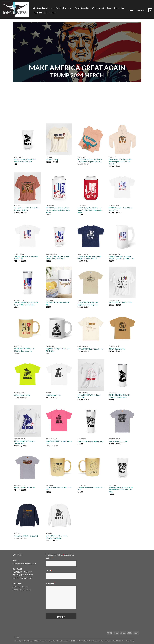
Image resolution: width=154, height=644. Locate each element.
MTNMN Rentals (41, 13)
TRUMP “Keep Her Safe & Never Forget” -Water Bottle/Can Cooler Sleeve (58, 210)
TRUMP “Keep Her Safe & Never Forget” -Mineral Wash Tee (89, 257)
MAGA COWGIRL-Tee (117, 349)
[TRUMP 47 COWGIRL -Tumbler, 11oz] (59, 282)
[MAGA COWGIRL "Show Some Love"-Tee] (91, 375)
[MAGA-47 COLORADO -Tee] (27, 467)
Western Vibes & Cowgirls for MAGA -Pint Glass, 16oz (25, 160)
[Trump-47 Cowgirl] (59, 139)
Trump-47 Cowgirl (53, 160)
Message (50, 583)
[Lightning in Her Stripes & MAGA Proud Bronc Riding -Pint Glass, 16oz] (122, 467)
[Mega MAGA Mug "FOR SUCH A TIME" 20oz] (59, 328)
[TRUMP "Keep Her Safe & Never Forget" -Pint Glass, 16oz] (59, 236)
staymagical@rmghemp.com (24, 563)
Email (49, 570)
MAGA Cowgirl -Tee (53, 395)
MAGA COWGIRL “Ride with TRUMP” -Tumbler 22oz (119, 396)
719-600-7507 (26, 578)
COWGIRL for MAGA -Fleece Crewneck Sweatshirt (56, 537)
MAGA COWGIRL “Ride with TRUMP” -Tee (24, 442)
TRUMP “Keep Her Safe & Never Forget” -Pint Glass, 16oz (58, 257)
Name (49, 558)
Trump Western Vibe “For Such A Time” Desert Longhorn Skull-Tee (90, 160)
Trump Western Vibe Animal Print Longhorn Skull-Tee (26, 209)
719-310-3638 (27, 575)
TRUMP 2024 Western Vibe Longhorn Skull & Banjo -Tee (88, 303)
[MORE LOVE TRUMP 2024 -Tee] (122, 282)
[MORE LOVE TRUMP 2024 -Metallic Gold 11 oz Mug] (27, 328)
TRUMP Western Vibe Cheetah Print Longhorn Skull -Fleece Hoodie (120, 161)
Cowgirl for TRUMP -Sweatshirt (26, 536)
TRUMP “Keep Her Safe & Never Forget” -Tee (121, 209)
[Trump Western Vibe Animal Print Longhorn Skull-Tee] (27, 188)
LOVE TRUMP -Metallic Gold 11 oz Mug (58, 488)
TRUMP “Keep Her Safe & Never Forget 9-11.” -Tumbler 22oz (26, 303)
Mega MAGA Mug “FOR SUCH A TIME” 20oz (58, 350)
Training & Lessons (64, 8)
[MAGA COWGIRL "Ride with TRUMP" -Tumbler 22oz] (122, 375)
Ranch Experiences (45, 8)
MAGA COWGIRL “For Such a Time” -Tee (59, 442)
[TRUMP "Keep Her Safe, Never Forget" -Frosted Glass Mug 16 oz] (122, 236)
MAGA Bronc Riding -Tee (118, 441)
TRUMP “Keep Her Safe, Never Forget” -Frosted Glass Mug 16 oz (121, 257)
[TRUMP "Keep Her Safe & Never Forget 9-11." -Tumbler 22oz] (27, 282)
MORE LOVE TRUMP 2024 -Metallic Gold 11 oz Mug (24, 350)
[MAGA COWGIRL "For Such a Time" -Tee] (59, 421)
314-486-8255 (26, 572)
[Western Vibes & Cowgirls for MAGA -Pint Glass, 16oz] (27, 139)
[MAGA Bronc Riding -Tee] (122, 421)
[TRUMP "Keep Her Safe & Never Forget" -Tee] (122, 188)
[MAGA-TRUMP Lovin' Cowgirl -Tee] (91, 328)
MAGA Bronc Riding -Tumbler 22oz (91, 441)
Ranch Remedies (82, 8)
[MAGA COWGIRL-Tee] (122, 328)
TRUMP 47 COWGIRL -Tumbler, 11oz (57, 303)
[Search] (34, 7)
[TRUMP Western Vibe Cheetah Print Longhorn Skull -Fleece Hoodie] (122, 139)
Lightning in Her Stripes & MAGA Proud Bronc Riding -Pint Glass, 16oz (121, 489)
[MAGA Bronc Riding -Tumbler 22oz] (91, 421)
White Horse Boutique (102, 8)
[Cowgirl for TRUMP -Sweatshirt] (27, 516)
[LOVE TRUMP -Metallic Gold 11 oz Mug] (59, 467)
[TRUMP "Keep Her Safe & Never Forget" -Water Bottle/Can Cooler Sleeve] (59, 188)
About (52, 13)
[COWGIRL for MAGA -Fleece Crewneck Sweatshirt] (59, 516)
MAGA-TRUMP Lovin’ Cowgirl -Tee (90, 349)
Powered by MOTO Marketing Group (120, 641)
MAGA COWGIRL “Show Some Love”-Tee (89, 396)
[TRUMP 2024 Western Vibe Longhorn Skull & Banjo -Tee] (91, 282)
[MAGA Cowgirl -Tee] (59, 375)
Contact (17, 637)
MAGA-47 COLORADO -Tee (24, 487)
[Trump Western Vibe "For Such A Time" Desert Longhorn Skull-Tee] (91, 139)
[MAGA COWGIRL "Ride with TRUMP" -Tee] (27, 421)
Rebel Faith (119, 8)
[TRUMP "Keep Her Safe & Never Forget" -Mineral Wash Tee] (91, 236)
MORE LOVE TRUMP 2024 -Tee (120, 303)
